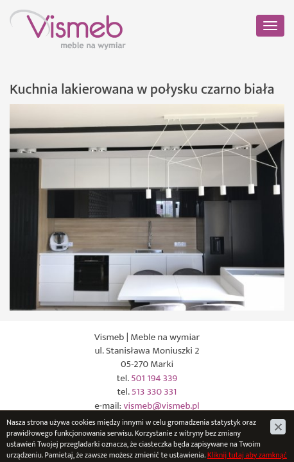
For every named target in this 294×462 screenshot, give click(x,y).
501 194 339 (154, 378)
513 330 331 (154, 392)
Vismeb (24, 16)
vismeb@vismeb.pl (162, 406)
